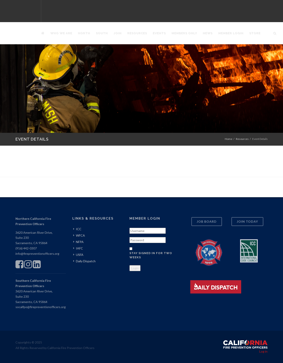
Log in (263, 351)
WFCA (80, 235)
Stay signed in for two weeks (150, 255)
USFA (79, 255)
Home (228, 139)
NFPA (80, 242)
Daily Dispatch (86, 261)
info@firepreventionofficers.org (37, 253)
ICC (78, 229)
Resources (242, 139)
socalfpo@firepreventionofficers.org (40, 307)
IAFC (79, 248)
